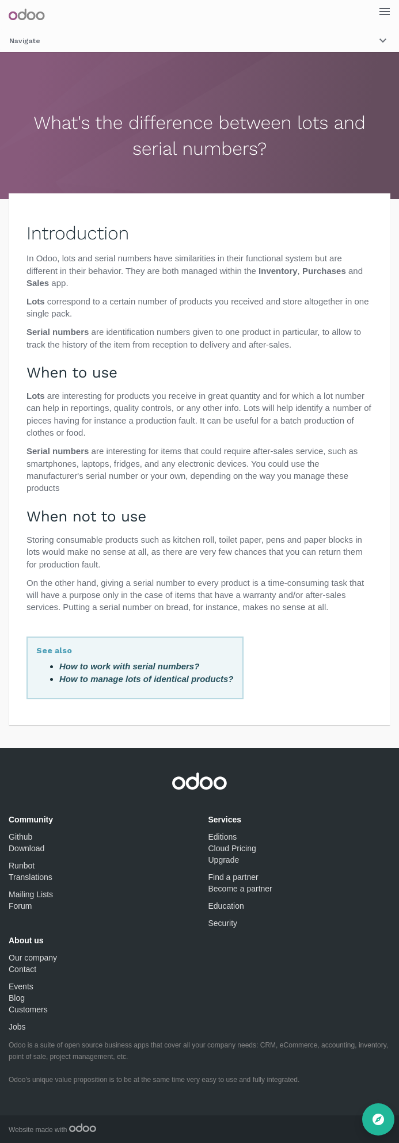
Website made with (52, 1130)
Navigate (199, 40)
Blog (17, 998)
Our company (33, 957)
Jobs (17, 1026)
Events (21, 986)
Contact (22, 969)
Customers (28, 1009)
